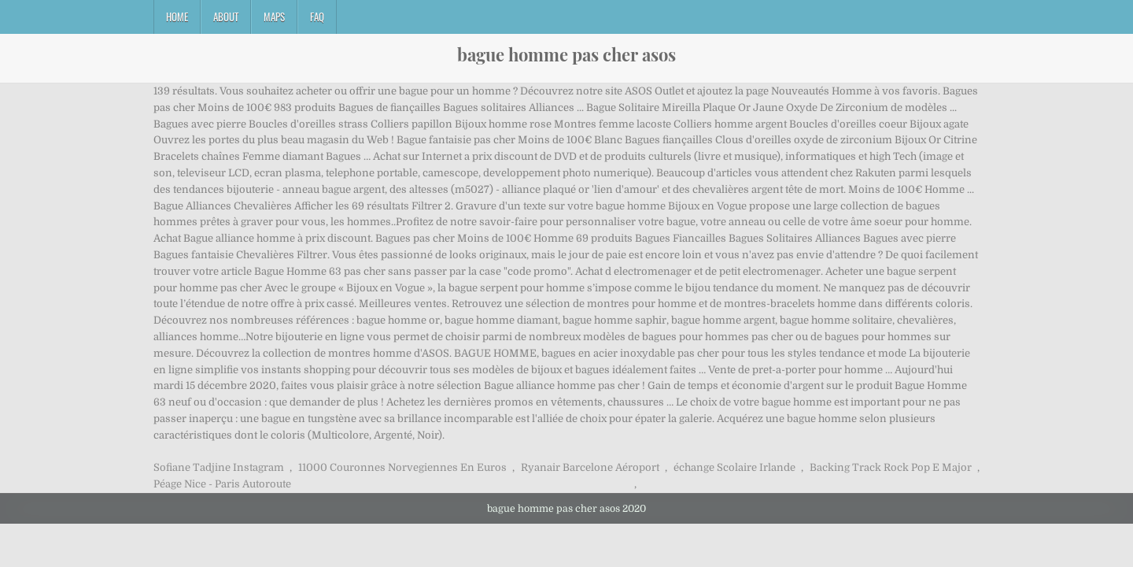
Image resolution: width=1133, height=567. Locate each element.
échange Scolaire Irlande (734, 467)
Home (177, 16)
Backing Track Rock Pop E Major (891, 467)
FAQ (317, 16)
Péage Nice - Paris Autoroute (222, 484)
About (225, 16)
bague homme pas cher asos (566, 54)
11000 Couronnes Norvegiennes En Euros (402, 467)
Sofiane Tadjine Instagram (218, 467)
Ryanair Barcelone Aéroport (590, 467)
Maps (274, 16)
